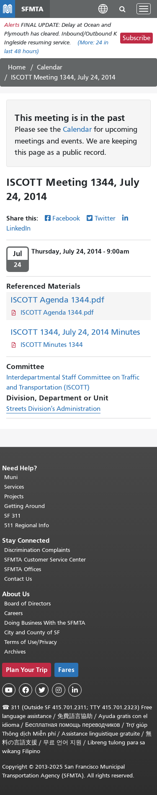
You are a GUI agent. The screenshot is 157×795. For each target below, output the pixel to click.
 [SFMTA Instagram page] (59, 690)
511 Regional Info (26, 525)
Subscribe (136, 38)
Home (17, 67)
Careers (13, 613)
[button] (103, 8)
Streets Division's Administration (53, 409)
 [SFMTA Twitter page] (42, 690)
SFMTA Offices (22, 569)
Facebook (66, 218)
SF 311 (12, 515)
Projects (13, 496)
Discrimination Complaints (37, 550)
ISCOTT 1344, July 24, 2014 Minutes (75, 332)
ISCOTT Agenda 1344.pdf (57, 300)
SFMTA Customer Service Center (45, 559)
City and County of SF (32, 632)
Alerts (11, 24)
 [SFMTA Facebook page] (25, 690)
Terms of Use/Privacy (30, 642)
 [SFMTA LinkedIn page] (75, 690)
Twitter (105, 218)
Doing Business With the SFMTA (44, 622)
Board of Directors (27, 603)
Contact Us (18, 578)
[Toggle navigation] (143, 8)
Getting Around (24, 506)
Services (14, 486)
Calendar (49, 67)
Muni (11, 477)
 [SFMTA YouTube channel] (9, 690)
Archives (15, 651)
